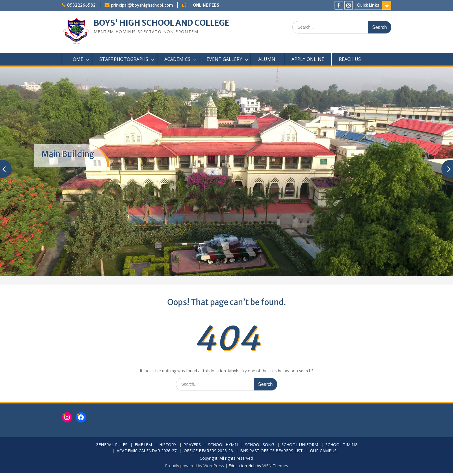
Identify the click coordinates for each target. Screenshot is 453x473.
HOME (76, 59)
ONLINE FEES (206, 5)
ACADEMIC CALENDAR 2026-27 (147, 451)
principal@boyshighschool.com (142, 5)
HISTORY (167, 445)
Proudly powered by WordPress (194, 465)
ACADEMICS (177, 59)
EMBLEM (143, 445)
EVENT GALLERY (224, 59)
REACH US (350, 59)
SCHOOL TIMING (341, 445)
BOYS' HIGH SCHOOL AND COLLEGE (162, 23)
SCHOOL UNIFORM (299, 445)
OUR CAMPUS (323, 451)
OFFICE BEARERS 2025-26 (208, 451)
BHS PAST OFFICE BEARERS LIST (271, 451)
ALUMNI (267, 59)
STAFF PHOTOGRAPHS (123, 59)
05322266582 (81, 5)
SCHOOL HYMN (223, 445)
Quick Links (368, 5)
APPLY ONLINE (308, 59)
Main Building (67, 154)
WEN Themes (275, 465)
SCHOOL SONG (259, 445)
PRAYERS (192, 445)
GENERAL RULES (111, 445)
